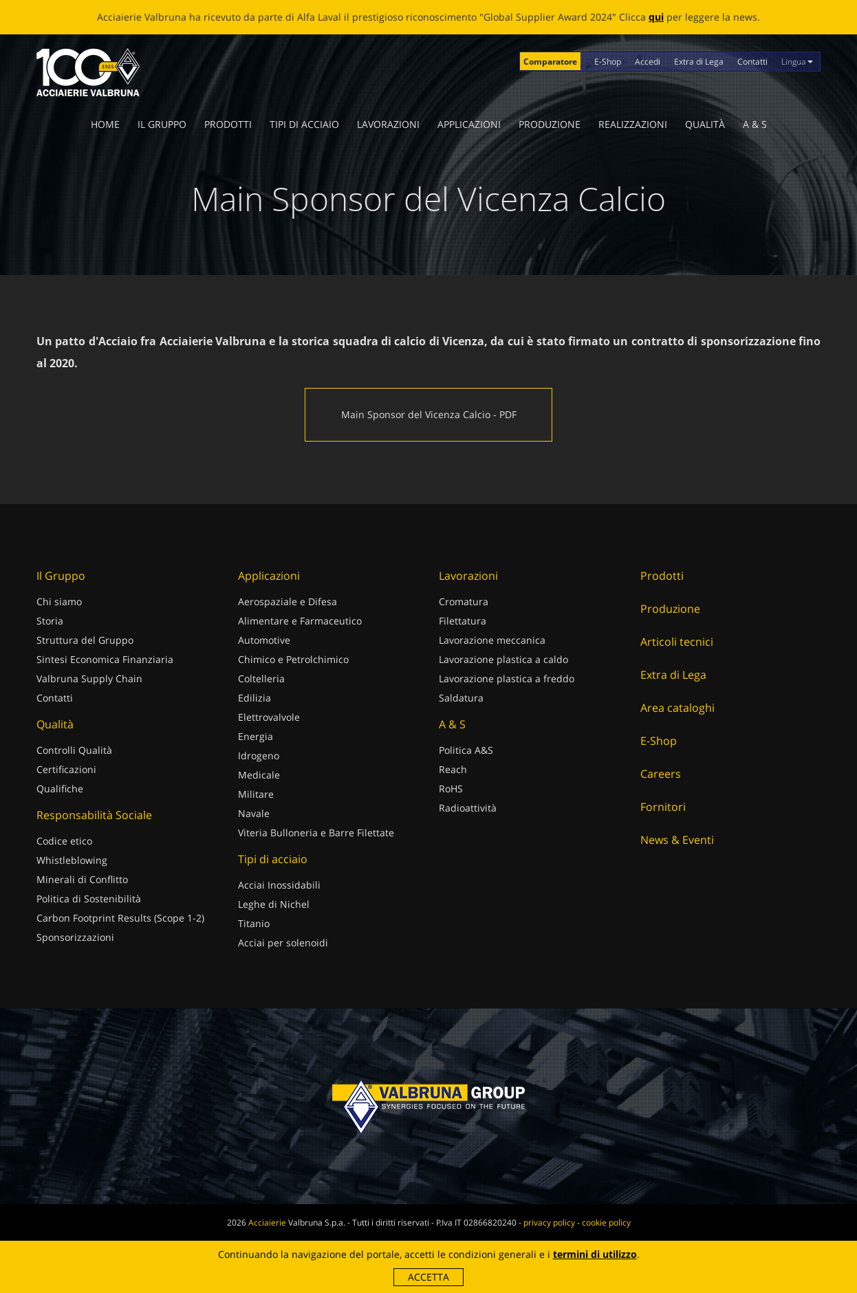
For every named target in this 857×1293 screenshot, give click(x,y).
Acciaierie (267, 1222)
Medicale (259, 774)
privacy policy (549, 1222)
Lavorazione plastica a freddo (506, 678)
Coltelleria (261, 678)
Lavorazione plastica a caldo (503, 659)
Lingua (797, 61)
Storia (49, 620)
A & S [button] (755, 124)
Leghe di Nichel (274, 904)
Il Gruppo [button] (162, 124)
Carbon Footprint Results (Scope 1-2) (120, 917)
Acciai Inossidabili (279, 884)
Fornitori (663, 806)
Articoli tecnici (676, 641)
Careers (660, 773)
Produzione (550, 124)
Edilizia (254, 697)
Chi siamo (59, 601)
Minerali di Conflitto (82, 879)
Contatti (752, 61)
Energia (255, 736)
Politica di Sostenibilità (88, 898)
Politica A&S (466, 750)
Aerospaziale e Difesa (287, 601)
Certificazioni (66, 769)
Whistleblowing (71, 860)
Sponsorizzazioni (75, 937)
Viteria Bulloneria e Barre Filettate (316, 832)
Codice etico (64, 840)
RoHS (451, 788)
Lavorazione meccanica (492, 639)
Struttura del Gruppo (84, 639)
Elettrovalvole (269, 717)
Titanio (254, 923)
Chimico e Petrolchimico (293, 659)
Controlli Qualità (74, 750)
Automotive (264, 639)
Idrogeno (258, 755)
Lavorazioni (388, 124)
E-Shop (607, 61)
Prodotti (228, 124)
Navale (254, 813)
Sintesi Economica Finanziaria (104, 659)
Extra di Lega (699, 61)
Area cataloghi (677, 707)
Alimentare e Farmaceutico (300, 620)
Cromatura (463, 601)
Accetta (428, 1276)
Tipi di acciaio (304, 124)
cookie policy (606, 1222)
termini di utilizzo (595, 1254)
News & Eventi (677, 839)
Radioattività (468, 807)
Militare (256, 794)
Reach (453, 769)
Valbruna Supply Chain (89, 678)
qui (656, 16)
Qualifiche (59, 788)
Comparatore (550, 61)
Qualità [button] (705, 124)
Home (105, 124)
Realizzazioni (632, 124)
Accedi (647, 61)
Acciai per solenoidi (283, 942)
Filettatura (462, 620)
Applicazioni (469, 124)
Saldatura (461, 697)
